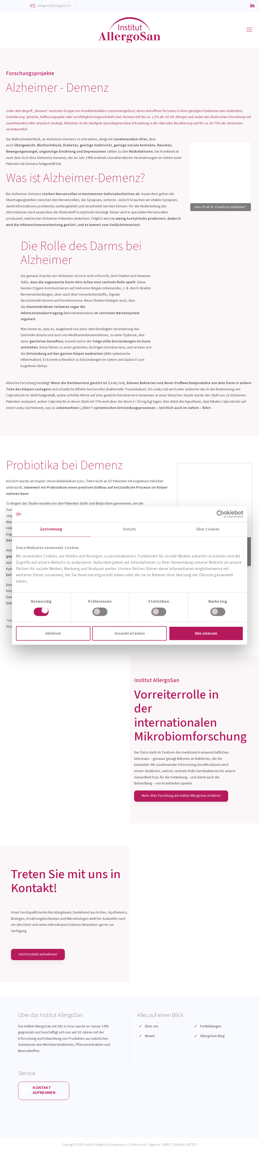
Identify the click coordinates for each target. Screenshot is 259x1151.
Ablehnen (53, 633)
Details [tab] (129, 529)
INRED (166, 1144)
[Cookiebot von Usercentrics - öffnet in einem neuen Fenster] (220, 514)
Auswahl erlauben (129, 633)
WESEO (191, 1144)
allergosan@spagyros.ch (54, 5)
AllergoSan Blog (212, 1036)
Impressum (119, 1144)
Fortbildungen (210, 1026)
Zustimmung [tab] (51, 529)
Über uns (151, 1026)
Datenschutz (138, 1144)
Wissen (150, 1036)
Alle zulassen (206, 633)
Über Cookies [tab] (208, 529)
